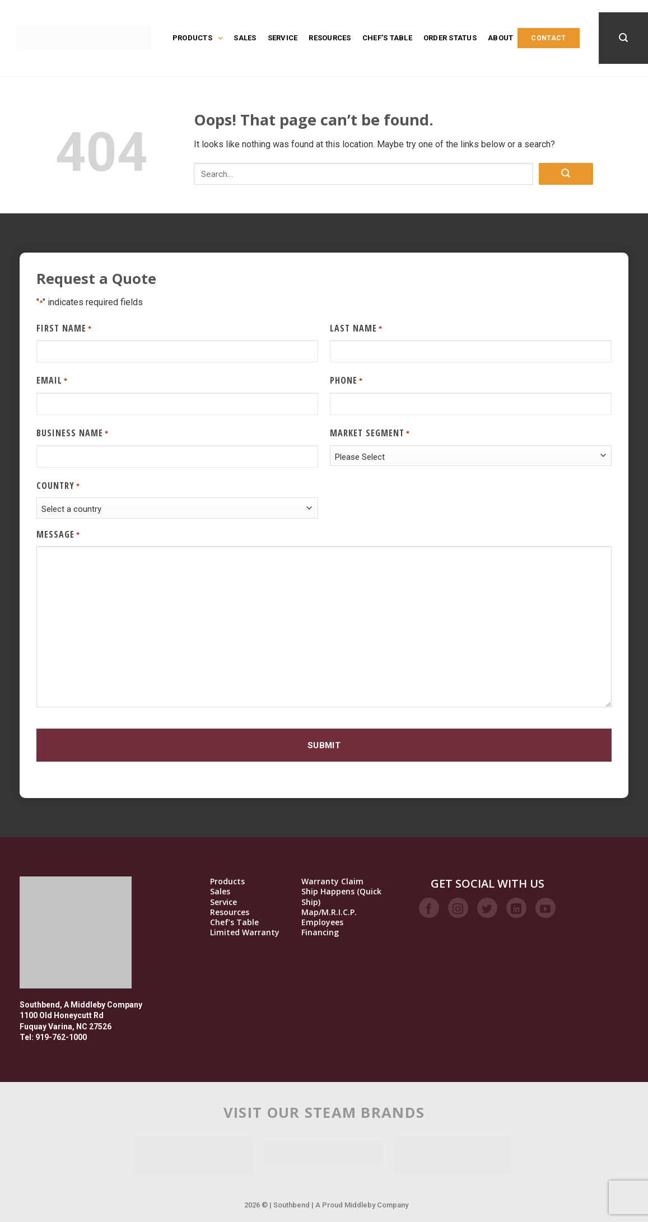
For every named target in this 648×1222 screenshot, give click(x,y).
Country (58, 485)
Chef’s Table (387, 38)
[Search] (623, 37)
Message (58, 534)
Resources (330, 38)
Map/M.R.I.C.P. (329, 912)
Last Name (356, 328)
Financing (320, 932)
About (500, 38)
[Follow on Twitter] (487, 908)
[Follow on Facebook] (429, 908)
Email (52, 380)
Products (197, 38)
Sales (245, 38)
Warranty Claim (332, 881)
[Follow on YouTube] (545, 908)
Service (283, 38)
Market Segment (370, 433)
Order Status (450, 38)
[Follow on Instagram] (458, 908)
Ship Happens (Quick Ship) (341, 897)
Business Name (72, 433)
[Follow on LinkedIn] (516, 908)
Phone (346, 380)
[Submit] (566, 174)
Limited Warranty (244, 932)
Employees (322, 922)
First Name (64, 328)
